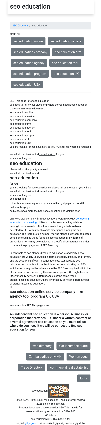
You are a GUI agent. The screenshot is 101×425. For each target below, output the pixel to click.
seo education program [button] (29, 74)
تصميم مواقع (31, 423)
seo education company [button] (30, 52)
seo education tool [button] (65, 63)
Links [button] (84, 378)
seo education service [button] (65, 41)
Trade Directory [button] (31, 367)
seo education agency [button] (28, 63)
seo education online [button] (28, 41)
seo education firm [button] (68, 52)
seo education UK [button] (66, 74)
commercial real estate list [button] (69, 367)
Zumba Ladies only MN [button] (45, 357)
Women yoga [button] (78, 357)
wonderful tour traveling (23, 222)
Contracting (82, 218)
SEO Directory (20, 25)
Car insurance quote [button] (73, 346)
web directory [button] (42, 346)
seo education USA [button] (26, 84)
